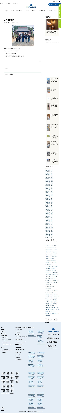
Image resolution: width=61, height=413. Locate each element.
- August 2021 (40, 377)
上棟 (56, 292)
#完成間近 (54, 251)
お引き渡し (47, 262)
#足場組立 (47, 258)
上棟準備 (47, 294)
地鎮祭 (51, 303)
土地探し (51, 301)
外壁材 (57, 307)
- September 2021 (40, 376)
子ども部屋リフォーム (54, 313)
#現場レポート (48, 256)
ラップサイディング (49, 290)
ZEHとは (18, 334)
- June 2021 (39, 379)
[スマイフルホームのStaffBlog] (42, 11)
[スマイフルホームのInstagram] (54, 1)
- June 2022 (30, 379)
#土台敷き (55, 249)
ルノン (46, 292)
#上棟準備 (47, 247)
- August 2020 (31, 398)
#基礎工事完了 (48, 251)
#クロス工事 (47, 245)
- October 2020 (31, 395)
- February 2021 (40, 385)
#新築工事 (55, 252)
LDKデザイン (48, 260)
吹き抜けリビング (48, 299)
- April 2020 (30, 403)
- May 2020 (30, 401)
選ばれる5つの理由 (19, 339)
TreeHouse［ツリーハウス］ (7, 343)
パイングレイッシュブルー (50, 278)
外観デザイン (52, 309)
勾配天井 (51, 295)
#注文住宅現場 (53, 254)
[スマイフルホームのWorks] (27, 11)
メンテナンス (48, 284)
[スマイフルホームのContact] (49, 11)
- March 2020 (30, 404)
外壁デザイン (48, 307)
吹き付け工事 (56, 295)
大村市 (46, 311)
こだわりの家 (19, 329)
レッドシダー (51, 292)
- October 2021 (40, 374)
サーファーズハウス (54, 272)
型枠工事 (55, 303)
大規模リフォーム (52, 311)
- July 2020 (30, 399)
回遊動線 (55, 299)
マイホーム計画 (55, 282)
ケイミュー (47, 270)
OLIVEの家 (53, 260)
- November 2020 (31, 394)
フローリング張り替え (54, 280)
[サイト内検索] (54, 4)
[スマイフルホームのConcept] (5, 11)
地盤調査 (47, 303)
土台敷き (47, 301)
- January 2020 (31, 407)
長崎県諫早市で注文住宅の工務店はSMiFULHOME (27, 411)
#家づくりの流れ (48, 252)
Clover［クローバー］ (6, 341)
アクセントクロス (48, 264)
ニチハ (55, 276)
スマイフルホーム (54, 274)
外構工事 (47, 309)
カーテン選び (55, 266)
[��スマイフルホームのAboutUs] (34, 11)
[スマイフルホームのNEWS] (55, 11)
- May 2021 (39, 381)
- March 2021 (39, 383)
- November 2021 (40, 373)
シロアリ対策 (48, 274)
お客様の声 (4, 352)
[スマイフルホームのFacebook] (56, 1)
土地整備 (55, 301)
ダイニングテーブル (49, 276)
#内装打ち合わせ (48, 249)
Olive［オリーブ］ (5, 337)
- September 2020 (31, 396)
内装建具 (55, 294)
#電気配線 (52, 258)
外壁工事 (53, 307)
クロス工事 (47, 268)
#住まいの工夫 (53, 247)
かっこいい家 (53, 262)
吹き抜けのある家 (53, 297)
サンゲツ (47, 272)
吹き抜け (47, 297)
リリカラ (56, 290)
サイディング (53, 270)
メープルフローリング (49, 286)
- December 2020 (31, 392)
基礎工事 (47, 305)
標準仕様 (18, 332)
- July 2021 (39, 378)
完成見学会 (47, 315)
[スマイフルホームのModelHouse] (19, 11)
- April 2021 (39, 382)
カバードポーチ (48, 266)
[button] (59, 1)
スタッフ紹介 (18, 347)
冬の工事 (47, 295)
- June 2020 (30, 400)
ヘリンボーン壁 (48, 282)
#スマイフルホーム (55, 245)
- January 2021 (40, 386)
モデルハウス (48, 288)
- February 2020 (31, 405)
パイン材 (47, 280)
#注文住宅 (47, 254)
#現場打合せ (54, 256)
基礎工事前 (52, 305)
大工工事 (57, 309)
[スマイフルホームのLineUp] (12, 11)
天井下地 (47, 313)
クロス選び (53, 268)
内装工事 (51, 294)
